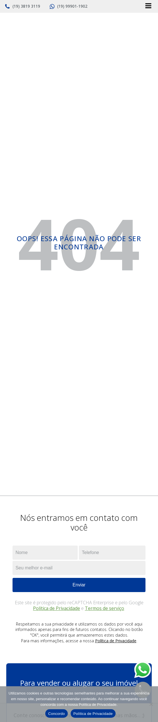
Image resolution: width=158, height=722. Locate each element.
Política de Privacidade (56, 608)
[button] (22, 6)
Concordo (56, 714)
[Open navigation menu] (148, 6)
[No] (151, 704)
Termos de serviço (104, 608)
